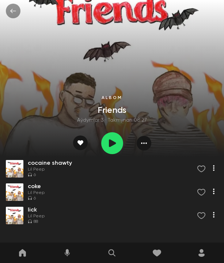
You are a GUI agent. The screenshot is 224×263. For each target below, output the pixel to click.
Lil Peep (36, 169)
